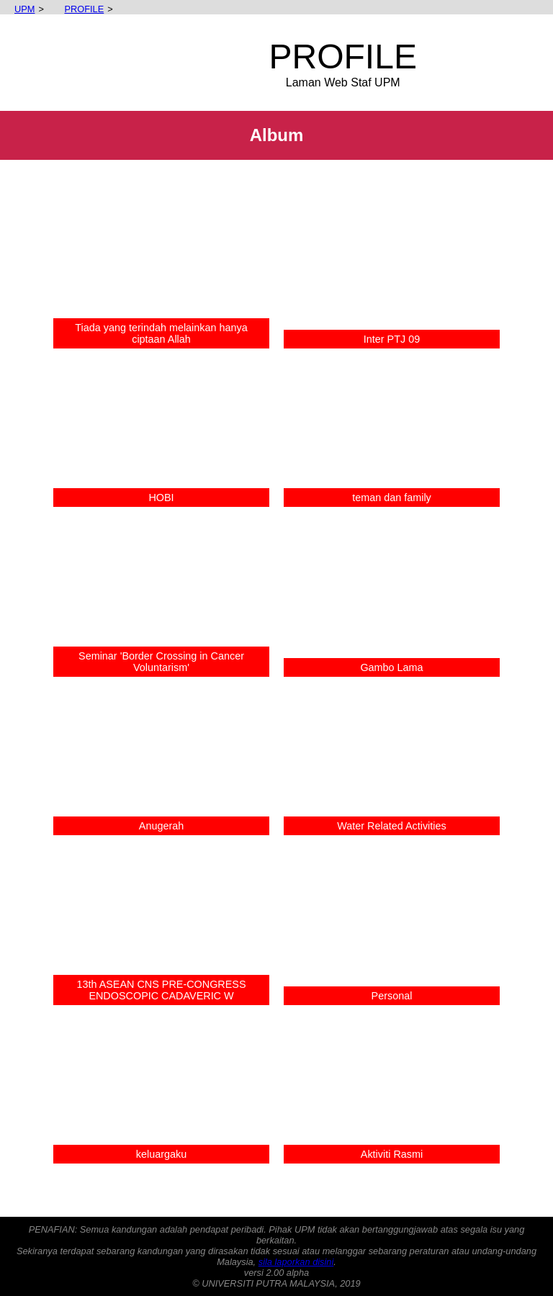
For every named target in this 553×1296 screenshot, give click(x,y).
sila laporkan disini (296, 1261)
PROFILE (77, 9)
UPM (17, 9)
